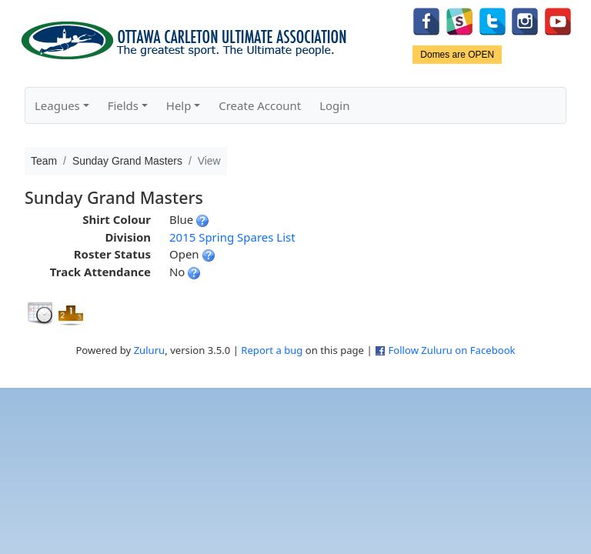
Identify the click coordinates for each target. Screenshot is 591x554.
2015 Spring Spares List (232, 237)
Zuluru (149, 350)
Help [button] (179, 105)
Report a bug (271, 350)
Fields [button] (123, 105)
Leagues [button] (57, 105)
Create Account (260, 105)
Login (334, 105)
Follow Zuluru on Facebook (451, 350)
